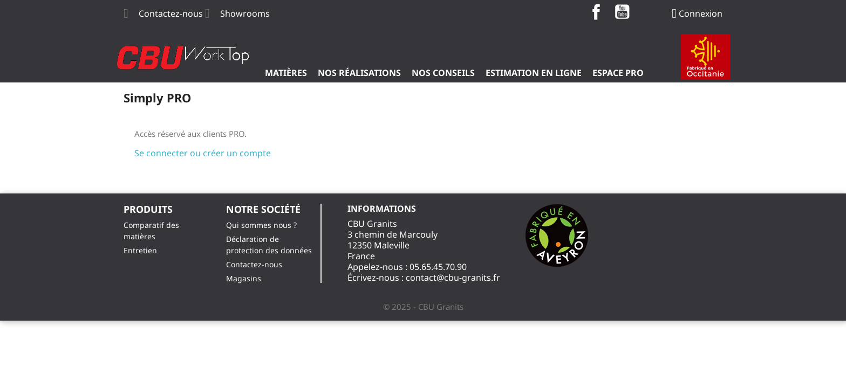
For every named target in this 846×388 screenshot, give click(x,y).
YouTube (622, 12)
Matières (286, 73)
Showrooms (245, 13)
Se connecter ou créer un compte (202, 153)
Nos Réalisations (359, 73)
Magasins (243, 278)
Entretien (140, 250)
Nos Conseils (443, 73)
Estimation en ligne (534, 73)
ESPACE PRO (618, 73)
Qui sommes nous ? (261, 225)
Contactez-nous (171, 13)
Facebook (596, 12)
